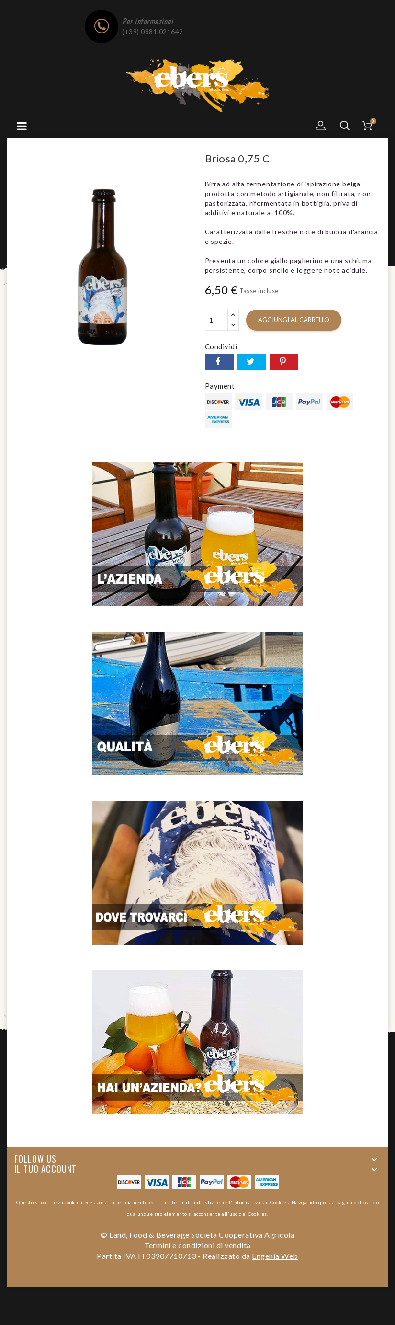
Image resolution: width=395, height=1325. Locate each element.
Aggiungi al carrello (293, 319)
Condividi (219, 362)
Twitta (251, 362)
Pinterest (284, 362)
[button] (320, 125)
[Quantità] (216, 320)
